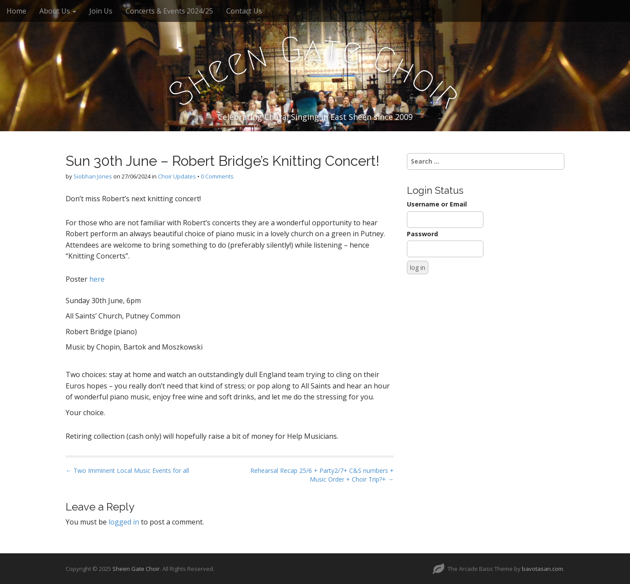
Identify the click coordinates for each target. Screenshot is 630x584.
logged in (123, 522)
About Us (57, 11)
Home (16, 11)
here (97, 279)
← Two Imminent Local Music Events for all (127, 470)
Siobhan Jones (93, 176)
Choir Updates (177, 176)
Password (422, 234)
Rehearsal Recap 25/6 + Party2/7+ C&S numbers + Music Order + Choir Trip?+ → (322, 474)
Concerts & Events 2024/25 (169, 11)
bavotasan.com (542, 569)
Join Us (100, 11)
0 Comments (217, 176)
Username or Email (437, 204)
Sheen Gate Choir (136, 569)
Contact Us (244, 11)
